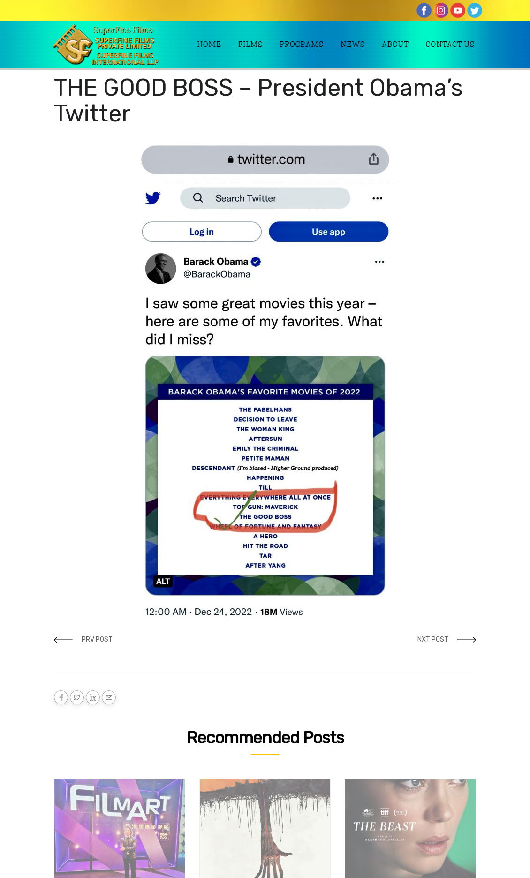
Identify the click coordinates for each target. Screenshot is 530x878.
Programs (302, 44)
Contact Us (450, 44)
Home (209, 44)
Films (250, 44)
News (353, 44)
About (395, 44)
